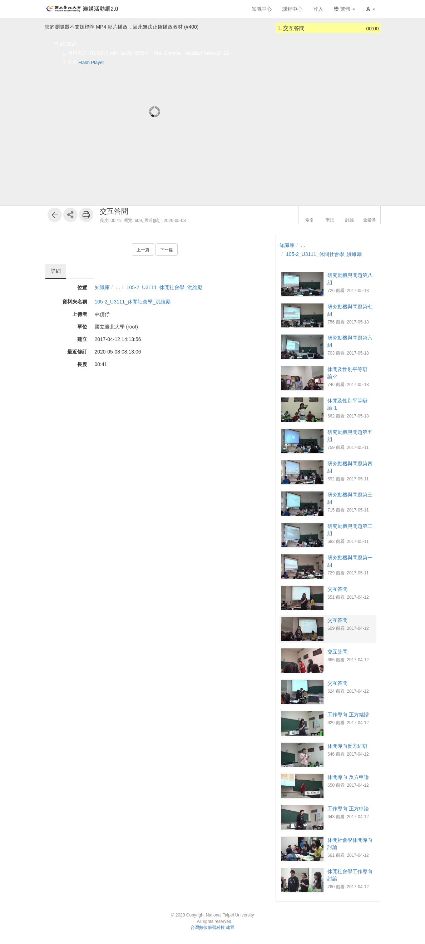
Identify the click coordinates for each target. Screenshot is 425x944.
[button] (371, 9)
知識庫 (102, 287)
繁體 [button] (344, 9)
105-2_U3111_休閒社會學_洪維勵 (164, 287)
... (118, 287)
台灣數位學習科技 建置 (212, 927)
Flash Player (91, 62)
